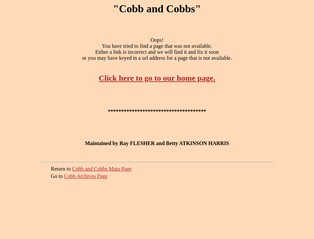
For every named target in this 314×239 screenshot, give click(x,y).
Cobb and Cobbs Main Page (102, 169)
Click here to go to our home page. (157, 78)
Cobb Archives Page (86, 176)
